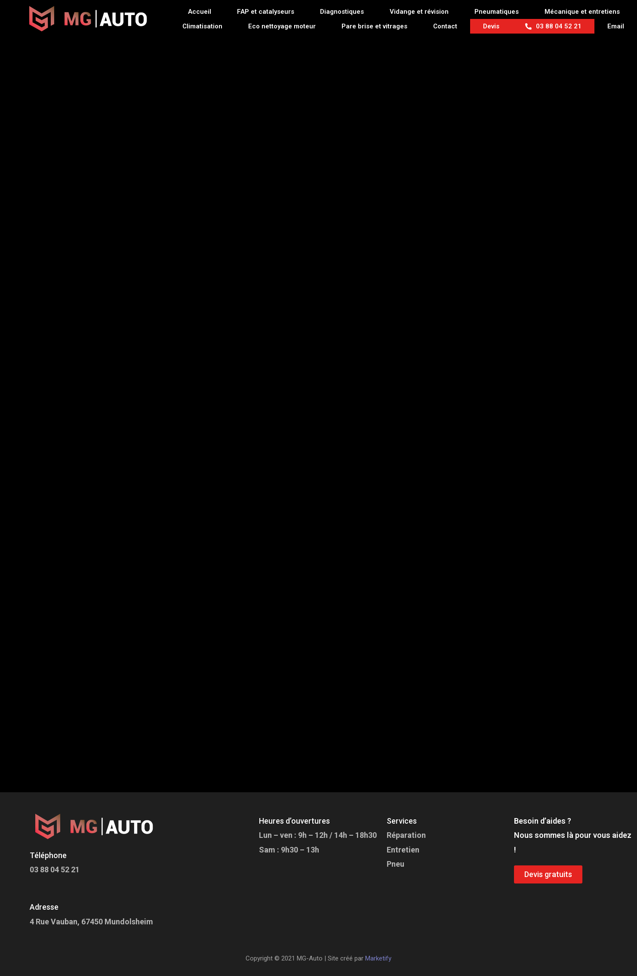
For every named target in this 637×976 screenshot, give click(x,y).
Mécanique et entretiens (582, 11)
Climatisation (202, 26)
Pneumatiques (496, 11)
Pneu (395, 863)
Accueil (199, 11)
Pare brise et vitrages (374, 26)
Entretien (403, 849)
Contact (445, 26)
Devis (491, 26)
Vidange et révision (419, 11)
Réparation (406, 835)
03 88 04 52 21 (553, 26)
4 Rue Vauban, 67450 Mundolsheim (91, 921)
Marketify (378, 958)
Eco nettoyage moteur (282, 26)
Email (615, 26)
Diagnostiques (342, 11)
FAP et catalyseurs (265, 11)
